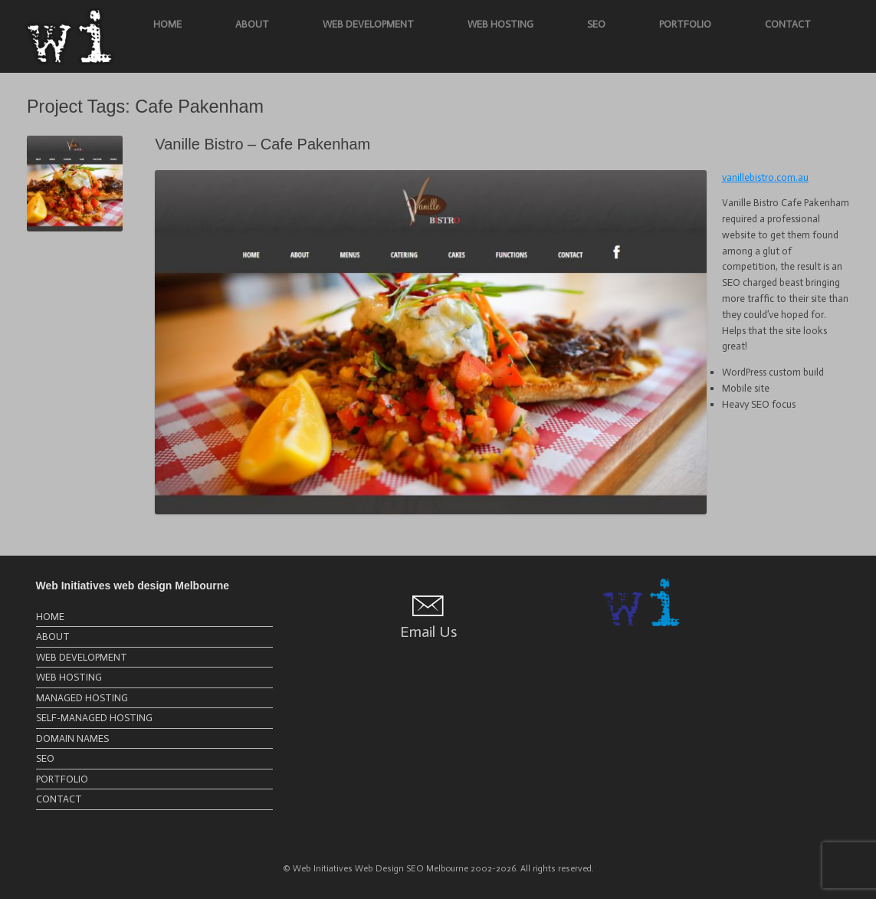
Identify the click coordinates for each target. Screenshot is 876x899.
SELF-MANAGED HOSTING (94, 717)
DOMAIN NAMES (72, 738)
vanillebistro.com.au (765, 177)
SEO (596, 24)
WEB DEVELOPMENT (368, 24)
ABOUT (252, 24)
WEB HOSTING (500, 24)
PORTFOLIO (685, 24)
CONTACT (788, 24)
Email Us (428, 631)
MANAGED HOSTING (82, 698)
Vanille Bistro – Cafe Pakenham (262, 144)
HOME (167, 24)
